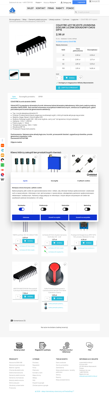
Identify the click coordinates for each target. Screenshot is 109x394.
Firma (51, 8)
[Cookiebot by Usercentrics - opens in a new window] (88, 175)
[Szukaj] (87, 12)
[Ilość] (58, 78)
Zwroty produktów (62, 365)
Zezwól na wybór (54, 217)
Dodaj (70, 78)
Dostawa (35, 362)
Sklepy (35, 378)
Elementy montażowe (16, 378)
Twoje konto (62, 359)
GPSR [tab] (40, 97)
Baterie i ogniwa (14, 368)
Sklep (30, 8)
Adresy (58, 375)
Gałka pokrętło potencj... (56, 304)
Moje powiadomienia (63, 380)
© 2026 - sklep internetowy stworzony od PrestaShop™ (54, 391)
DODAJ (28, 241)
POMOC (70, 8)
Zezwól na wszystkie (83, 217)
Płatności (36, 370)
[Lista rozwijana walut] (53, 2)
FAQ (34, 380)
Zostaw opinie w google (40, 385)
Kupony (58, 377)
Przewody (12, 388)
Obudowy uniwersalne (16, 385)
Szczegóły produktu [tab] (27, 97)
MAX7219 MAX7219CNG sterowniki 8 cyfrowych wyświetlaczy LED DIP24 (25, 289)
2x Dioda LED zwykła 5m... (56, 252)
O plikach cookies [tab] (83, 181)
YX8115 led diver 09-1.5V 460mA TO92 (25, 235)
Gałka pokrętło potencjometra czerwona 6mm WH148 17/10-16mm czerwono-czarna (54, 290)
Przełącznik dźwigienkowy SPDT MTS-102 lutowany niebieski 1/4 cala (83, 236)
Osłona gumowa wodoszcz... (86, 248)
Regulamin (36, 365)
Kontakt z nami (37, 373)
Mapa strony (37, 375)
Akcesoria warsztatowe (17, 365)
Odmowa (26, 217)
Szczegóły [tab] (54, 181)
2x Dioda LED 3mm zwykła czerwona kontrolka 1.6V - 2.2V (54, 236)
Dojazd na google (38, 383)
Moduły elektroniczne (16, 380)
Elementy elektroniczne (17, 375)
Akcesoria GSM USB (15, 362)
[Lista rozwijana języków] (39, 2)
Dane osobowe (61, 362)
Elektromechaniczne (16, 373)
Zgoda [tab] (25, 181)
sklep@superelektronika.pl (88, 376)
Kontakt (40, 8)
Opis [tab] (14, 97)
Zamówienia (60, 368)
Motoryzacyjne (14, 383)
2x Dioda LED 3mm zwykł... (27, 250)
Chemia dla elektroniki (16, 370)
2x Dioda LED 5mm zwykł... (27, 246)
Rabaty (60, 8)
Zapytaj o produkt (68, 88)
